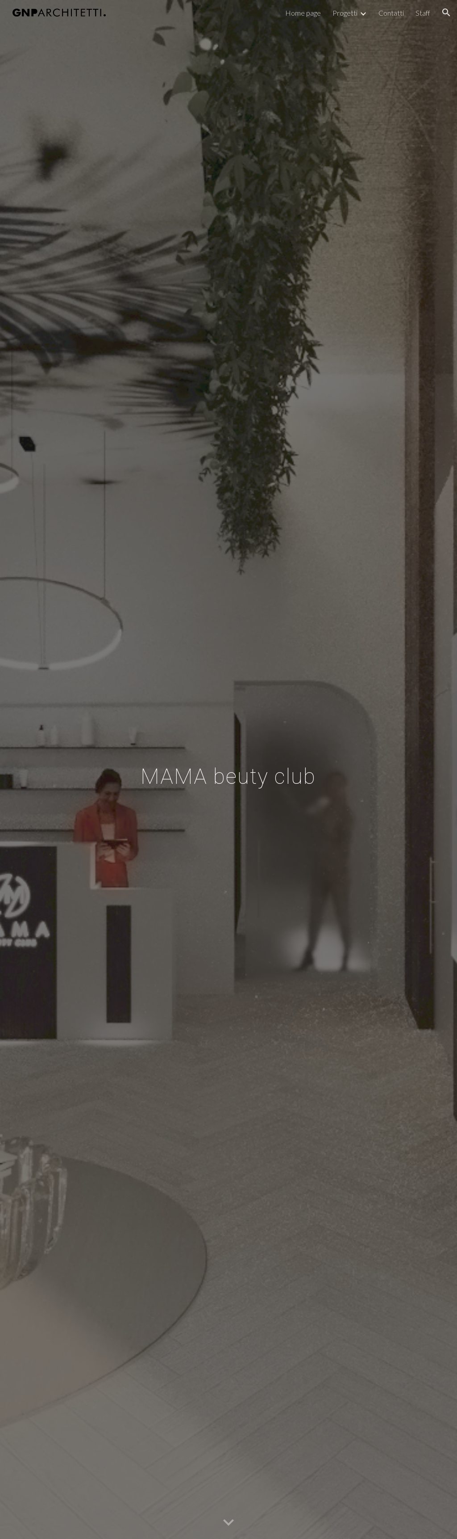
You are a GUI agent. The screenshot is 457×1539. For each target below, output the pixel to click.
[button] (446, 12)
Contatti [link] (391, 12)
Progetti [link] (344, 12)
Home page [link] (303, 12)
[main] (228, 769)
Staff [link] (422, 12)
